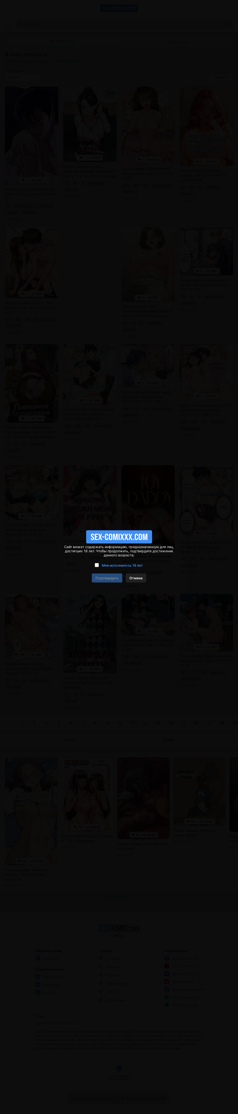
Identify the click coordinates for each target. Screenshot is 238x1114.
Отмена (136, 578)
